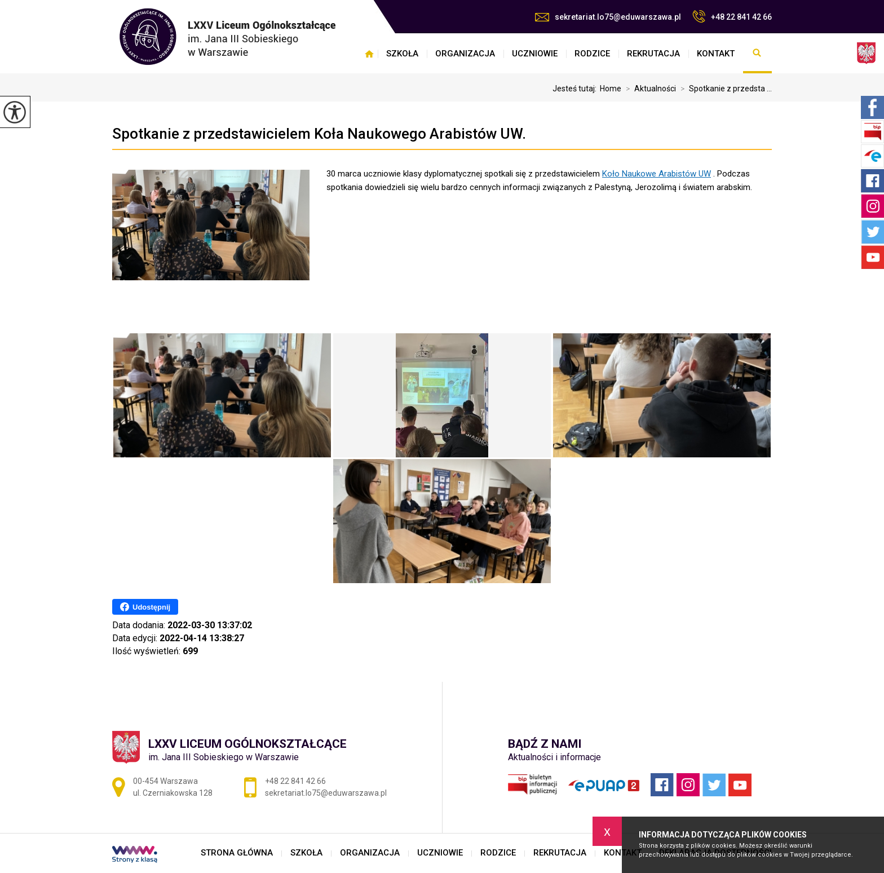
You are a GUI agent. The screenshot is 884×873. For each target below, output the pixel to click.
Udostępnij (145, 606)
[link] (656, 174)
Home (610, 88)
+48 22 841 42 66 (732, 16)
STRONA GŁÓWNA (369, 53)
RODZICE (592, 53)
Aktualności (648, 88)
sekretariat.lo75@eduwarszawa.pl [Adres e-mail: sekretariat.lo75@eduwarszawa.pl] (326, 792)
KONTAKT (716, 53)
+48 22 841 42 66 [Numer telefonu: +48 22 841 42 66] (295, 781)
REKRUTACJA (653, 53)
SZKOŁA (402, 53)
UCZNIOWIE (535, 53)
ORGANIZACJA (465, 53)
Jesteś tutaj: (576, 88)
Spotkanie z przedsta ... (724, 88)
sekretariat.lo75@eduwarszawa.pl (608, 16)
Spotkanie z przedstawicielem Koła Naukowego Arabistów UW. (319, 133)
